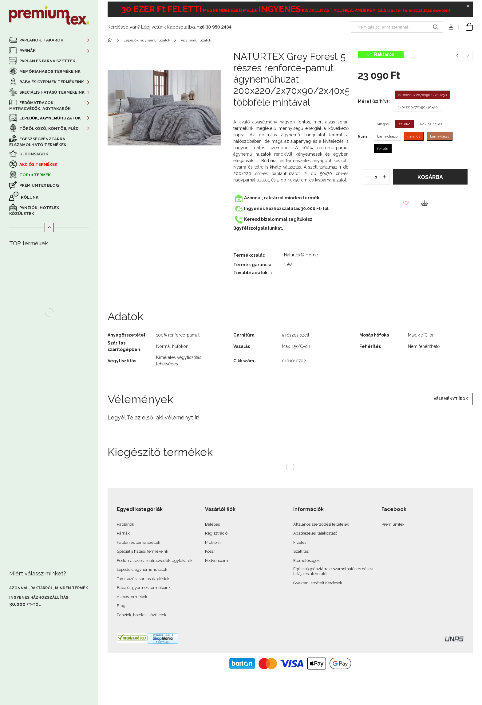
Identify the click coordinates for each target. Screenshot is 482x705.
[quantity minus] (368, 176)
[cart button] (466, 27)
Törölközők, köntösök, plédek (143, 578)
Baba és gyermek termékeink (144, 587)
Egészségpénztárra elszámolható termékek (37, 142)
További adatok (250, 272)
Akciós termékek (37, 164)
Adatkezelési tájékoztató (315, 533)
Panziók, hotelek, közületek (35, 210)
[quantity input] (376, 176)
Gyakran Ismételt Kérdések (317, 583)
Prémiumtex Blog (38, 185)
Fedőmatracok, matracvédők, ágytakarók (154, 560)
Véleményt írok (451, 399)
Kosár (210, 551)
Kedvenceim (216, 560)
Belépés (212, 524)
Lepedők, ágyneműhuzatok (142, 569)
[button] (406, 203)
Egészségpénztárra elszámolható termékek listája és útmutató (333, 571)
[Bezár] (468, 6)
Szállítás (301, 551)
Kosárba (430, 177)
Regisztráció (216, 533)
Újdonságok (33, 154)
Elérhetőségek (306, 560)
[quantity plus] (384, 176)
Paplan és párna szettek (46, 61)
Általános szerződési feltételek (321, 524)
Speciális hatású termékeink (142, 551)
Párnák (123, 533)
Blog (121, 605)
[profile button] (451, 27)
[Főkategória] (111, 40)
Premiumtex (393, 524)
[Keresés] (435, 27)
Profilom (213, 542)
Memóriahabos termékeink (49, 71)
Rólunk (29, 197)
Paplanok (125, 524)
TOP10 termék (34, 175)
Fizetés (299, 542)
